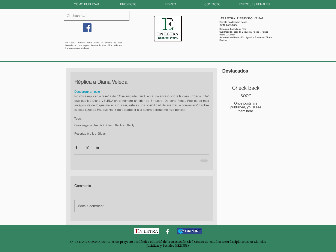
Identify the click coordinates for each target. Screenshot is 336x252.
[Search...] (96, 15)
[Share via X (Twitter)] (87, 147)
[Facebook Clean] (167, 231)
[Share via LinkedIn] (97, 147)
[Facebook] (87, 27)
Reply (130, 125)
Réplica (119, 125)
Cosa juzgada (83, 125)
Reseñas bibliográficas (90, 133)
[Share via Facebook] (76, 147)
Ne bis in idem (103, 125)
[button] (86, 4)
